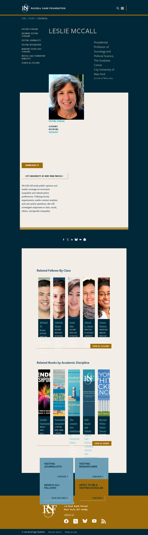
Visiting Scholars (30, 29)
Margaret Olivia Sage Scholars (32, 50)
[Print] (84, 239)
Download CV (32, 165)
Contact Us (69, 514)
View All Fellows (101, 346)
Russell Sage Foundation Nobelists (33, 57)
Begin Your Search (59, 498)
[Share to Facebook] (63, 239)
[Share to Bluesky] (76, 239)
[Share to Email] (80, 239)
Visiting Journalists (31, 40)
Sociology (53, 132)
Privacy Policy (55, 532)
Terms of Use (71, 532)
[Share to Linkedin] (71, 239)
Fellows (32, 18)
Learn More (61, 476)
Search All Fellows (31, 62)
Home (24, 18)
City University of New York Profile (43, 176)
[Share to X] (67, 239)
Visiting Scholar (57, 121)
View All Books (102, 443)
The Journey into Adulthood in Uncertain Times (75, 431)
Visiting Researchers (31, 44)
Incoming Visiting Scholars (30, 35)
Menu (120, 8)
